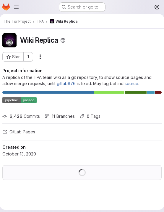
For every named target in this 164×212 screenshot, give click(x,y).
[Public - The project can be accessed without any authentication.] (63, 40)
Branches (60, 116)
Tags (89, 116)
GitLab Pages (18, 131)
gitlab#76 (66, 83)
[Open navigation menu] (16, 7)
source (131, 83)
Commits (21, 116)
